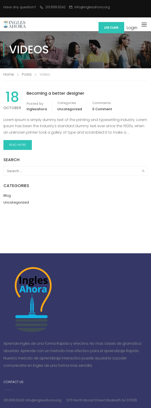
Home (8, 74)
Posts (27, 74)
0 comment (102, 109)
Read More (17, 145)
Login (131, 27)
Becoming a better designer (55, 93)
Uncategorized (69, 109)
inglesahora (37, 109)
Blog (7, 195)
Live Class (111, 28)
